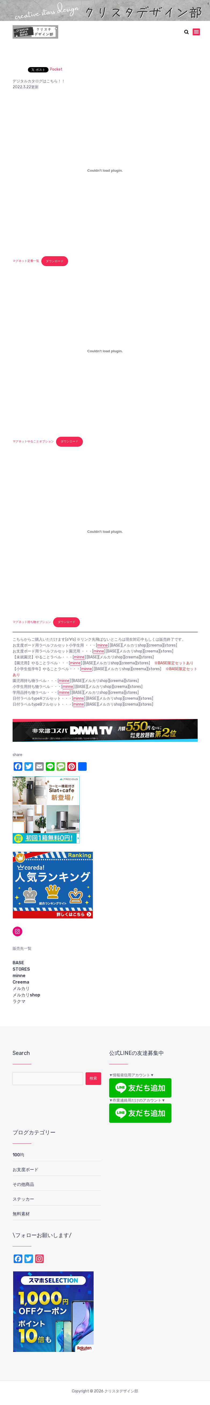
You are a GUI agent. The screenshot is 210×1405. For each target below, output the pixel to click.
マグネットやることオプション (33, 441)
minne (102, 645)
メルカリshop (26, 994)
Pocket (56, 69)
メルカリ (21, 988)
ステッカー (23, 1199)
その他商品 (23, 1184)
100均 (18, 1154)
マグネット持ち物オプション (32, 622)
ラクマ (19, 1001)
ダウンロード (55, 261)
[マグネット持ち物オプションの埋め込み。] (105, 531)
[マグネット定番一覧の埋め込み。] (105, 170)
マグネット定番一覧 (26, 261)
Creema (21, 982)
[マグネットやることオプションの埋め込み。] (105, 351)
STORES (21, 969)
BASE (18, 962)
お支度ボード (25, 1169)
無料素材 (21, 1213)
